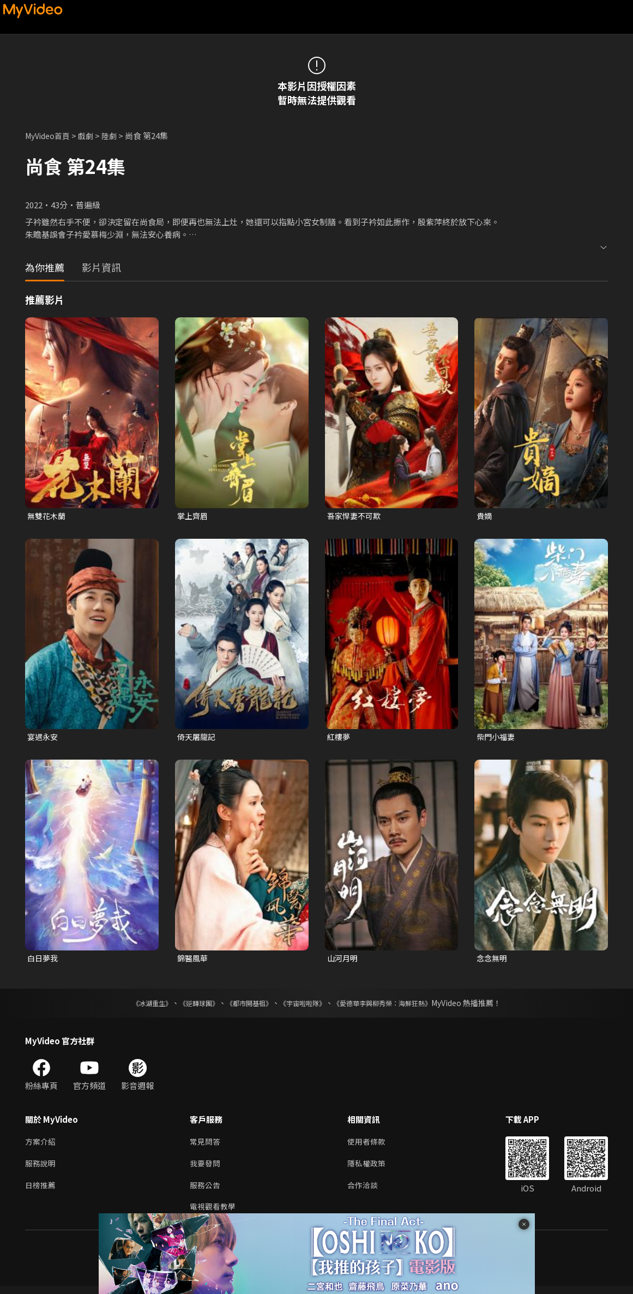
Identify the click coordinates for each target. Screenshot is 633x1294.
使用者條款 (371, 1145)
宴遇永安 (43, 738)
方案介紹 (41, 1145)
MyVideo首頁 (50, 135)
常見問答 (206, 1145)
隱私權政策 (371, 1168)
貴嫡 (485, 516)
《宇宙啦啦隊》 (304, 1006)
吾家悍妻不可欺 (355, 516)
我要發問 (206, 1168)
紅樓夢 (339, 738)
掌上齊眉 (193, 516)
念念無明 (493, 960)
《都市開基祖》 (243, 1006)
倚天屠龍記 (197, 738)
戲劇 (91, 135)
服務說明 (41, 1168)
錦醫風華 (193, 960)
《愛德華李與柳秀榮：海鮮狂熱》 (396, 1006)
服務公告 (206, 1191)
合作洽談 (367, 1191)
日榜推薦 (41, 1191)
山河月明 (343, 960)
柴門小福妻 (497, 738)
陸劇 (115, 135)
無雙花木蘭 (47, 516)
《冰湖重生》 (133, 1006)
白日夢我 (43, 960)
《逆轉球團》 (186, 1006)
